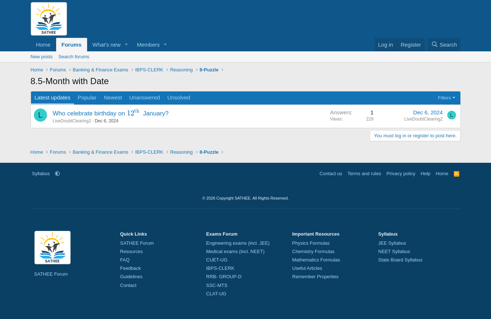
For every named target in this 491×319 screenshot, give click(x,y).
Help (425, 173)
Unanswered (144, 97)
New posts (42, 56)
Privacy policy (400, 173)
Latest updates (52, 97)
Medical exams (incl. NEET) (235, 251)
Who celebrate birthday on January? (111, 113)
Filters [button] (444, 98)
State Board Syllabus (400, 260)
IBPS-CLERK (220, 268)
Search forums (73, 56)
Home (43, 45)
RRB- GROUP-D (224, 276)
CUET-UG (217, 260)
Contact (128, 285)
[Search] (444, 44)
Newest (113, 97)
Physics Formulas (311, 243)
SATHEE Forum (51, 274)
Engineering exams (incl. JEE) (238, 243)
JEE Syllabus (392, 243)
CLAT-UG (216, 293)
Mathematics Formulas (316, 260)
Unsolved (178, 97)
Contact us (330, 173)
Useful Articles (307, 268)
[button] (126, 44)
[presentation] (134, 113)
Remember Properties (315, 276)
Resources (131, 251)
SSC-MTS (217, 285)
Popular (87, 97)
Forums (72, 45)
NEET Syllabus (394, 251)
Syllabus (41, 173)
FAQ (125, 260)
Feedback (130, 268)
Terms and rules (364, 173)
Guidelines (131, 276)
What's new (107, 45)
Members (148, 45)
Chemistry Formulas (313, 251)
